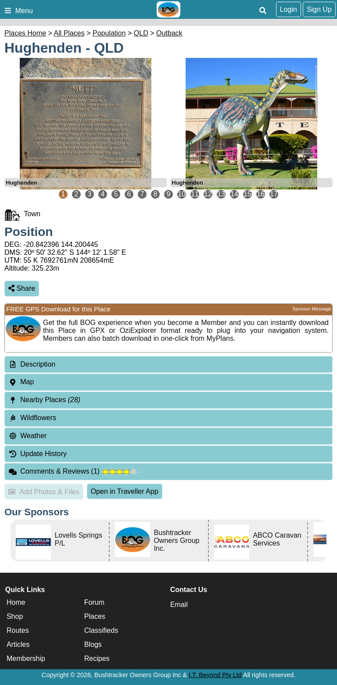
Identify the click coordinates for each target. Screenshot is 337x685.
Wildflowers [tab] (32, 417)
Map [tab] (21, 381)
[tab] (168, 364)
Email (179, 604)
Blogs (93, 644)
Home (16, 602)
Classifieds (101, 630)
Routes (18, 630)
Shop (15, 616)
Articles (18, 644)
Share (21, 288)
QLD (141, 33)
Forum (94, 602)
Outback (169, 33)
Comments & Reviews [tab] (72, 471)
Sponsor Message (311, 308)
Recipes (97, 658)
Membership (26, 658)
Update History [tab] (37, 453)
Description (37, 364)
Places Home (25, 33)
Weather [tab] (27, 435)
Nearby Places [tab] (44, 399)
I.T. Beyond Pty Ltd (215, 674)
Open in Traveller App (124, 491)
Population (109, 33)
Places (94, 616)
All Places (69, 33)
